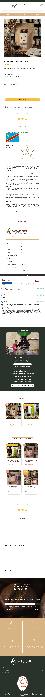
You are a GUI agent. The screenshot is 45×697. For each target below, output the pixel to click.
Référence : (8, 236)
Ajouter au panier (22, 99)
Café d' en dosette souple (22, 371)
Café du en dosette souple (22, 370)
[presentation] (16, 613)
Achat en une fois (17, 88)
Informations (6, 670)
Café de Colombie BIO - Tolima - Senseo (30, 421)
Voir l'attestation (7, 282)
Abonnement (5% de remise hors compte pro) (23, 91)
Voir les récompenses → (28, 107)
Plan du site (34, 694)
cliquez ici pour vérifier (32, 693)
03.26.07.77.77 (34, 628)
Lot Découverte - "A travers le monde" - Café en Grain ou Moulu (31, 488)
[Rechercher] (22, 11)
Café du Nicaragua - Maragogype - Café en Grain (13, 488)
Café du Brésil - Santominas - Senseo (12, 421)
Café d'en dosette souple (22, 379)
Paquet (5, 84)
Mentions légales (27, 694)
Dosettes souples (22, 364)
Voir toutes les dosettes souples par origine (22, 385)
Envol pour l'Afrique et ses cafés (14, 545)
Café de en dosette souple (22, 378)
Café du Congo (9, 570)
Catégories (5, 672)
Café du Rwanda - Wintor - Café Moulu (31, 461)
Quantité (6, 95)
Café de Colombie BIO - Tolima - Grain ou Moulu (13, 461)
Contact (4, 667)
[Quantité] (14, 95)
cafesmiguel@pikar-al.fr (34, 629)
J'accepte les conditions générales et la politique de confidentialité (23, 609)
